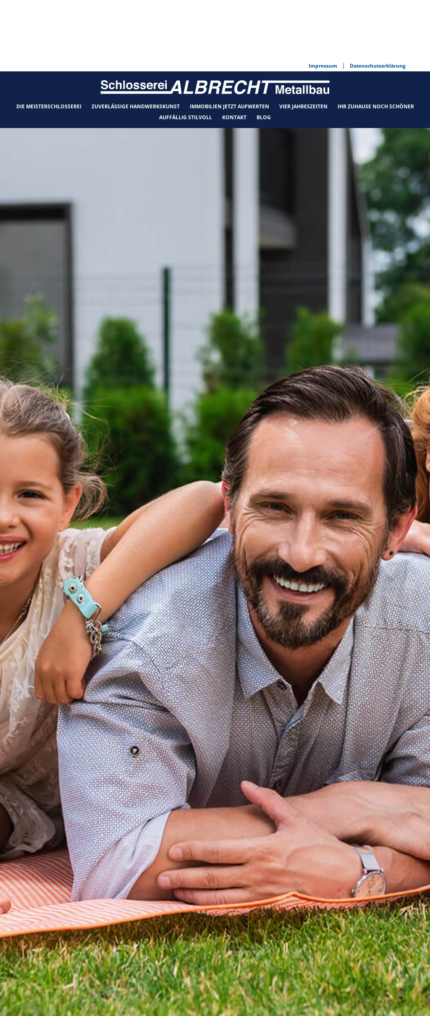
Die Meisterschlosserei (48, 45)
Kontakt (234, 56)
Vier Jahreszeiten (303, 45)
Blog (264, 56)
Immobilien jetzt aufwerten (229, 45)
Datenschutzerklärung (282, 1000)
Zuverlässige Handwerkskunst (136, 45)
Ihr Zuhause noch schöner (376, 45)
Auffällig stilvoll (185, 56)
